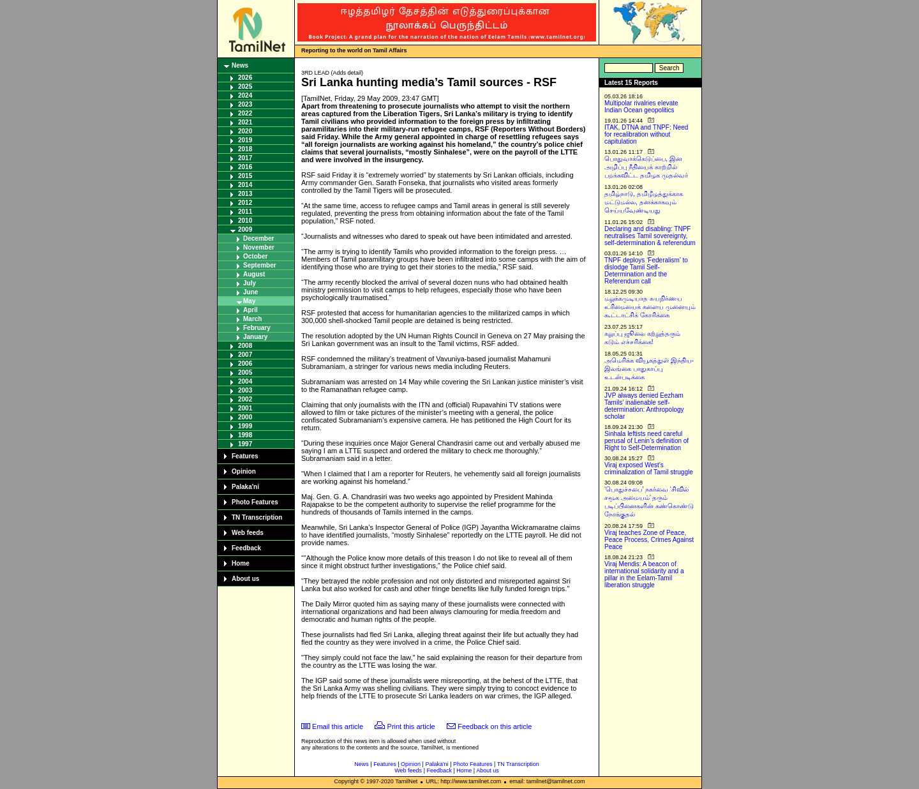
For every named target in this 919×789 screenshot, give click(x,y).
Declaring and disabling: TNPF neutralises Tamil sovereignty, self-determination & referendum (650, 235)
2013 (245, 193)
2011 (245, 211)
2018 (245, 149)
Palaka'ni (245, 486)
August (254, 274)
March (252, 318)
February (257, 327)
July (249, 283)
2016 (245, 166)
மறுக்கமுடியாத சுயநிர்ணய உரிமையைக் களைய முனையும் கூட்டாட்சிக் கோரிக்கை (650, 307)
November (258, 247)
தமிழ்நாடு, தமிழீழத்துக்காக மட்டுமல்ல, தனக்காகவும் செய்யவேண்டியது (643, 202)
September (259, 265)
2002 (245, 399)
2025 (245, 86)
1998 (245, 435)
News (240, 65)
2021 (245, 122)
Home (241, 563)
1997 (245, 443)
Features (245, 456)
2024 (245, 95)
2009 (245, 229)
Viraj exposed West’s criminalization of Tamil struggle (648, 469)
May (249, 300)
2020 (245, 131)
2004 (245, 381)
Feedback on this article (495, 726)
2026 (245, 77)
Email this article (337, 726)
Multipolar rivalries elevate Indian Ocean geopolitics (641, 107)
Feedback (246, 548)
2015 (245, 175)
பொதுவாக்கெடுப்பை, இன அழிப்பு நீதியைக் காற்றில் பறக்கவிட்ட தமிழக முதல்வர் (646, 167)
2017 (245, 158)
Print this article (411, 726)
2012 (245, 202)
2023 (245, 104)
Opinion (244, 471)
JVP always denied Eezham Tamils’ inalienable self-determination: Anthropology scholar (644, 406)
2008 (245, 345)
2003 (245, 390)
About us (245, 578)
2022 (245, 113)
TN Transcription (257, 517)
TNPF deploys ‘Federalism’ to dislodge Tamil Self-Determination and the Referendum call (646, 271)
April (250, 309)
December (258, 238)
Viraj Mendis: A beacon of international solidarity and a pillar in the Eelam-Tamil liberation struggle (644, 574)
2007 (245, 354)
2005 (245, 372)
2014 (245, 184)
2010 (245, 220)
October (255, 256)
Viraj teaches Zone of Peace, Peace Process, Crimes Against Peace (649, 539)
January (255, 336)
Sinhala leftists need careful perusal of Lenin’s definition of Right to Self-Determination (646, 440)
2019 (245, 140)
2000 (245, 417)
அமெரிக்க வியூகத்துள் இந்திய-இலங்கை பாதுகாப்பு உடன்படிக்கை (649, 368)
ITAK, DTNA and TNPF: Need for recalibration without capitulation (646, 134)
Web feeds (248, 532)
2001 (245, 408)
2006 (245, 363)
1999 (245, 426)
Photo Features (255, 502)
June (250, 292)
